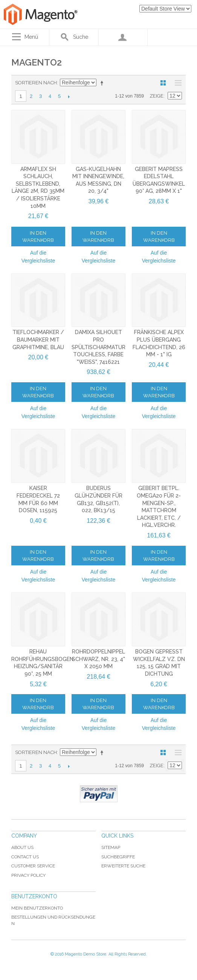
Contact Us (25, 856)
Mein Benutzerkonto (37, 908)
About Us (22, 847)
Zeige (156, 96)
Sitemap (110, 847)
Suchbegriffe (118, 856)
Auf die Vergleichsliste (38, 257)
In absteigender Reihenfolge (103, 83)
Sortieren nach (36, 82)
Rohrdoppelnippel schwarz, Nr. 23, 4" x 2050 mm (98, 659)
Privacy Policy (28, 875)
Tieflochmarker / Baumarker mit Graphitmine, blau (38, 339)
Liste (176, 83)
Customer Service (33, 866)
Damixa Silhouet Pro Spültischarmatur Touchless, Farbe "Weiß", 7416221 (98, 347)
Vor (68, 96)
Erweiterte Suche (123, 866)
